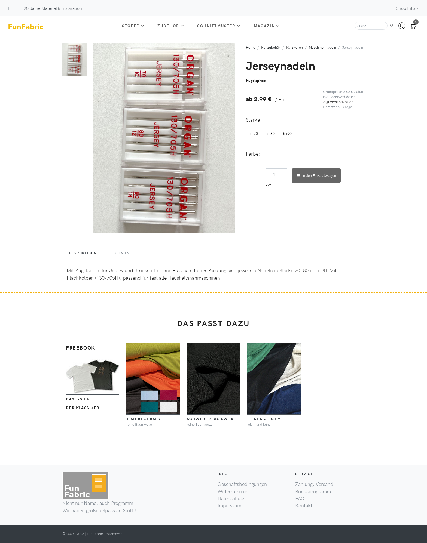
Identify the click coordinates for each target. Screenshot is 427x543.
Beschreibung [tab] (84, 253)
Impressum (229, 505)
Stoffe (133, 25)
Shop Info (405, 8)
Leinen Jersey (264, 418)
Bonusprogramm (313, 491)
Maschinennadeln (322, 47)
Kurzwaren (294, 47)
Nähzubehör (270, 47)
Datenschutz (231, 498)
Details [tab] (121, 253)
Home (250, 47)
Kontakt (303, 505)
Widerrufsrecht (234, 491)
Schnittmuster (218, 25)
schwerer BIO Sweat (211, 418)
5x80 (270, 133)
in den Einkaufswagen (316, 175)
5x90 (287, 133)
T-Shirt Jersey (143, 418)
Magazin (267, 25)
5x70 (253, 133)
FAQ (299, 498)
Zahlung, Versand (314, 484)
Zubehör (170, 25)
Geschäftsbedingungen (242, 484)
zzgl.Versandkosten (338, 101)
